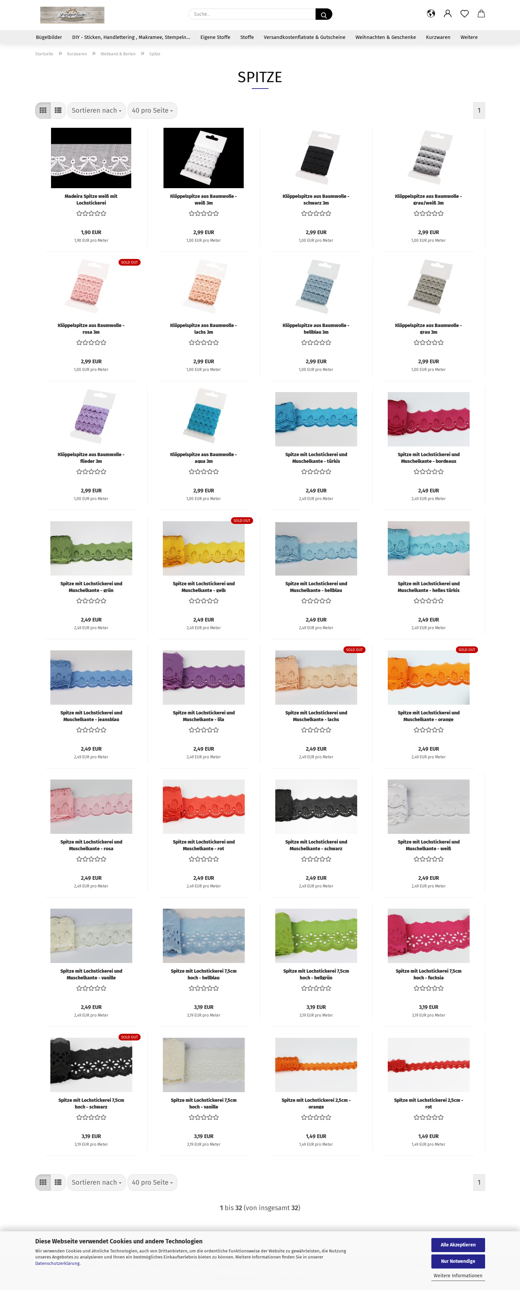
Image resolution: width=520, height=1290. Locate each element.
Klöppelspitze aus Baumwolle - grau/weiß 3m (428, 199)
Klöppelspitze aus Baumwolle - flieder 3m (91, 457)
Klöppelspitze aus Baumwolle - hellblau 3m (316, 328)
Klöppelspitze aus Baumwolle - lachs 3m (203, 328)
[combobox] (96, 110)
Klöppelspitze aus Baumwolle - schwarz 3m (316, 199)
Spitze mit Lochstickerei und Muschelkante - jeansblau (91, 715)
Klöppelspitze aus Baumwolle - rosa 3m (91, 328)
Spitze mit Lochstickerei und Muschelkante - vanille (91, 974)
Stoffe (247, 37)
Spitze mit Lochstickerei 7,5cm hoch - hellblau (204, 974)
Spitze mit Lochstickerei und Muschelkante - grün (91, 586)
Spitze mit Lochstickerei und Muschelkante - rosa (91, 845)
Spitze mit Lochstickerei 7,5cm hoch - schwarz (91, 1103)
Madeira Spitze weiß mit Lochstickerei (91, 199)
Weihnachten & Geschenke (386, 37)
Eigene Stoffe (215, 37)
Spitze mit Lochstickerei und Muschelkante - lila (204, 715)
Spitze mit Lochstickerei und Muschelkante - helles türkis (429, 586)
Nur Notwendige (458, 1261)
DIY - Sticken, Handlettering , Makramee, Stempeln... (131, 37)
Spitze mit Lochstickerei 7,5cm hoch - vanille (204, 1103)
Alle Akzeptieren (458, 1245)
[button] (431, 14)
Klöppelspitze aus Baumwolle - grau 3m (428, 328)
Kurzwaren (438, 37)
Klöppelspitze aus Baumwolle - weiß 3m (203, 199)
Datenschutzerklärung (57, 1263)
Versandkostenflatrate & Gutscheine (304, 37)
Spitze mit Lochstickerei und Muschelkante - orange (429, 715)
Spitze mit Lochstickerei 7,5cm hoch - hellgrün (316, 974)
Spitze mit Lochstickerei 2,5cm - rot (428, 1103)
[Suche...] (324, 14)
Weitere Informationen (458, 1276)
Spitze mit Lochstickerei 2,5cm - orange (316, 1103)
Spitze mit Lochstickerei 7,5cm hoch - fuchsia (429, 974)
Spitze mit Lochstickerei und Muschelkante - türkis (316, 457)
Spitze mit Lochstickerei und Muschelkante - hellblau (316, 586)
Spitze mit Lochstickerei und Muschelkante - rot (204, 845)
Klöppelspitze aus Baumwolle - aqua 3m (203, 457)
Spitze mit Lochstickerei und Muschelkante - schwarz (316, 845)
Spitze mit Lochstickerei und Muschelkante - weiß (429, 845)
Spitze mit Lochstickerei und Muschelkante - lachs (316, 715)
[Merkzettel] (464, 14)
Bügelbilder (49, 37)
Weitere (469, 37)
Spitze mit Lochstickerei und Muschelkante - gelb (204, 586)
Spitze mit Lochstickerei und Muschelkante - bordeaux (429, 457)
